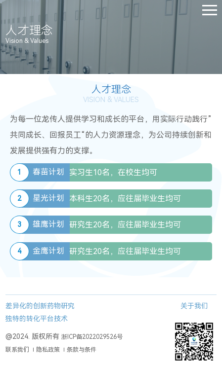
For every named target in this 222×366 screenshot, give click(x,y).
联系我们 (17, 349)
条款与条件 (81, 349)
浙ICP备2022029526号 (92, 336)
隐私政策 (48, 349)
